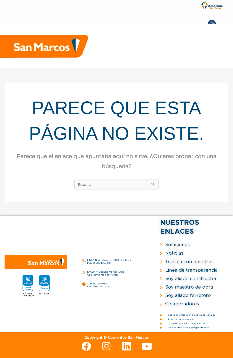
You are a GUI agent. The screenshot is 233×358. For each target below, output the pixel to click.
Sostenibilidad (177, 43)
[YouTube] (194, 14)
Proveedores (147, 49)
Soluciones (147, 43)
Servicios (201, 43)
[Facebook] (173, 14)
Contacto (210, 49)
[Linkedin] (187, 14)
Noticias (124, 49)
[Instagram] (180, 14)
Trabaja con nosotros (180, 49)
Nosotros (125, 43)
